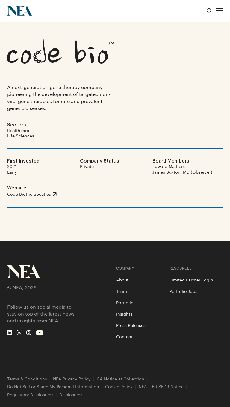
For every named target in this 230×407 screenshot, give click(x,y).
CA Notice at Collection (120, 379)
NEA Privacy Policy (72, 379)
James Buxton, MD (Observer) (182, 172)
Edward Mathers (168, 166)
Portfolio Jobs (183, 291)
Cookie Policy (119, 386)
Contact (124, 336)
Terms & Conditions (27, 379)
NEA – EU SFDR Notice (161, 386)
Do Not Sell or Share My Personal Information (53, 386)
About (122, 280)
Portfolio (125, 302)
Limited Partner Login (191, 280)
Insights (124, 314)
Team (121, 291)
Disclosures (70, 394)
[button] (219, 11)
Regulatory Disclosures (30, 394)
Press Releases (131, 325)
